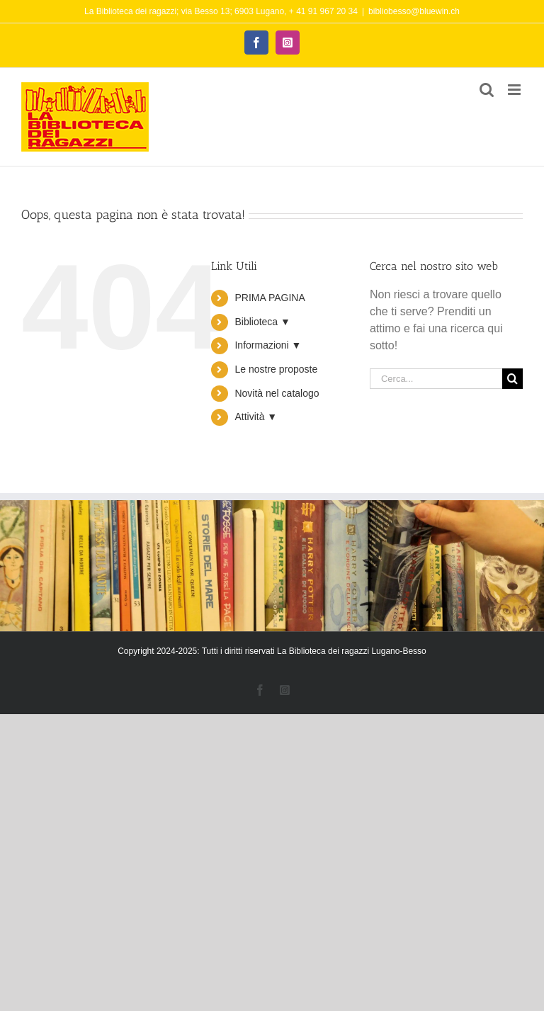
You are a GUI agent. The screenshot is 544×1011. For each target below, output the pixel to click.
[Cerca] (512, 378)
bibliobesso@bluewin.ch (414, 11)
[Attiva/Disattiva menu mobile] (515, 89)
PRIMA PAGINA (269, 297)
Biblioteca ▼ (262, 321)
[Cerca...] (436, 378)
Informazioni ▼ (267, 345)
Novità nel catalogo (276, 393)
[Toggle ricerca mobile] (487, 89)
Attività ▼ (255, 416)
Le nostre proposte (275, 369)
